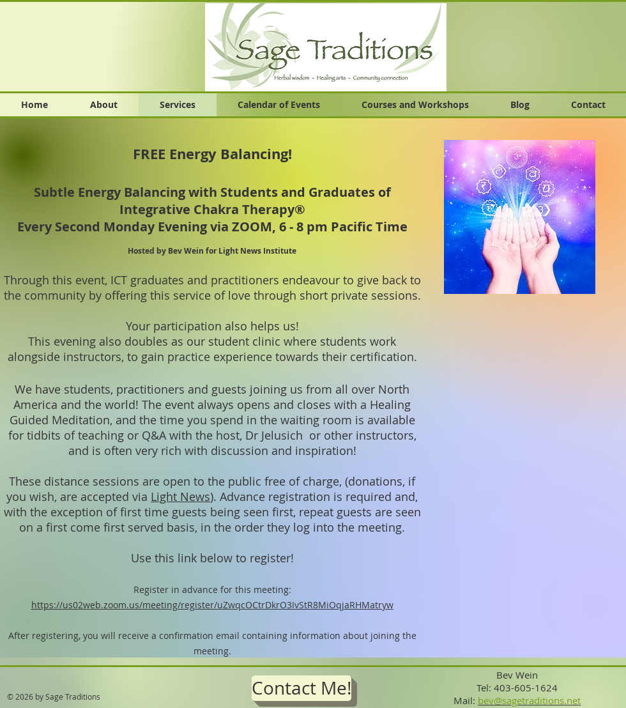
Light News (180, 496)
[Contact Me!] (301, 688)
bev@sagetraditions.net (529, 700)
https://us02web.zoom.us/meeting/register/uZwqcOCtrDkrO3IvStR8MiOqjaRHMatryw (212, 605)
